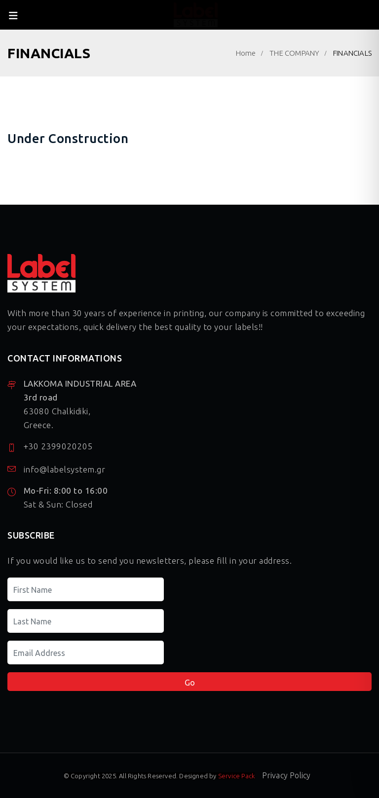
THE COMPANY (294, 53)
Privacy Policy (286, 775)
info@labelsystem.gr (65, 469)
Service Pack (236, 775)
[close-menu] (13, 14)
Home (246, 53)
